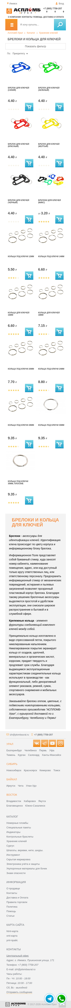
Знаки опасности (16, 873)
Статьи (10, 915)
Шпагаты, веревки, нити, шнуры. (24, 850)
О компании (14, 17)
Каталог (31, 33)
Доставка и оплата (53, 17)
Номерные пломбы (17, 823)
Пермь (43, 750)
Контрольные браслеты (19, 836)
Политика (11, 906)
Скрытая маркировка (18, 859)
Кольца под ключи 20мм (21, 369)
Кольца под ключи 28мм (21, 425)
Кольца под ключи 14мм (51, 256)
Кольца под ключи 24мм (51, 369)
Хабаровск (30, 801)
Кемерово (45, 770)
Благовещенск (14, 805)
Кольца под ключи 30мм (51, 425)
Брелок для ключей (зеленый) (49, 89)
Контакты (27, 17)
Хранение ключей (48, 33)
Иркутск (10, 785)
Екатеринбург (14, 750)
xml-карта (11, 935)
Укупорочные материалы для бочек (26, 868)
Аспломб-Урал (15, 33)
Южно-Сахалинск (35, 805)
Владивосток (13, 801)
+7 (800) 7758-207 (52, 8)
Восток (11, 794)
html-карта (12, 931)
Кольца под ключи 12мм (21, 256)
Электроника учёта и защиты (23, 864)
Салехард (33, 755)
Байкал (11, 779)
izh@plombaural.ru (19, 734)
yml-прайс (12, 940)
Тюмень (10, 755)
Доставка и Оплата (17, 897)
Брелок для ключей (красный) (18, 145)
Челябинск (30, 750)
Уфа (51, 750)
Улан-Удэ (31, 785)
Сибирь (11, 763)
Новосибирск (13, 770)
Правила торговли (16, 902)
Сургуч (10, 845)
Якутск (42, 801)
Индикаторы (13, 832)
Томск (56, 770)
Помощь (37, 17)
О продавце (13, 888)
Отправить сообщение (19, 992)
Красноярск (30, 770)
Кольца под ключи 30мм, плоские (18, 482)
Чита (20, 785)
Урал (9, 744)
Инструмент (13, 854)
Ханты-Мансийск (51, 755)
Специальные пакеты (18, 827)
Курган (22, 755)
